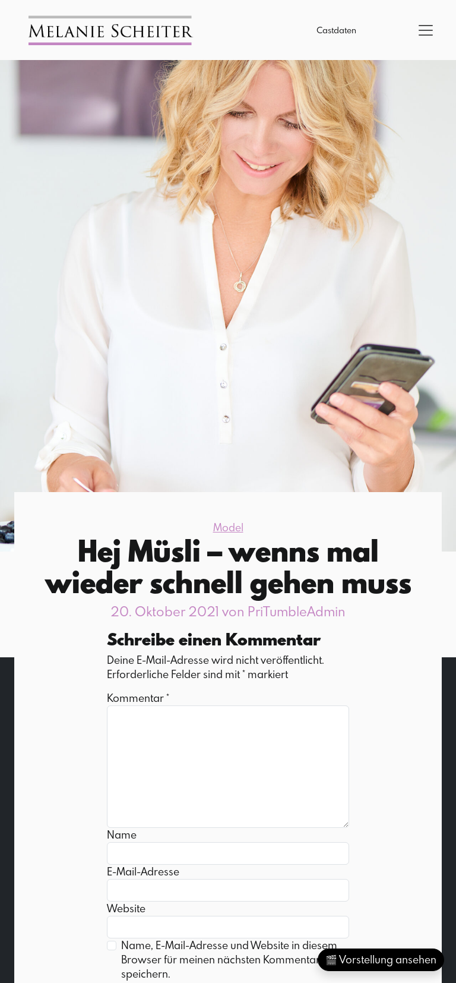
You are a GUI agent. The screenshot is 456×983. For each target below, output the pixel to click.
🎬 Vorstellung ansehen (380, 959)
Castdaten (336, 30)
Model (228, 527)
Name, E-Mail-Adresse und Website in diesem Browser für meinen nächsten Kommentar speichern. (229, 959)
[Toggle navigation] (426, 30)
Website (126, 908)
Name (122, 835)
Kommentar (138, 698)
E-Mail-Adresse (143, 871)
